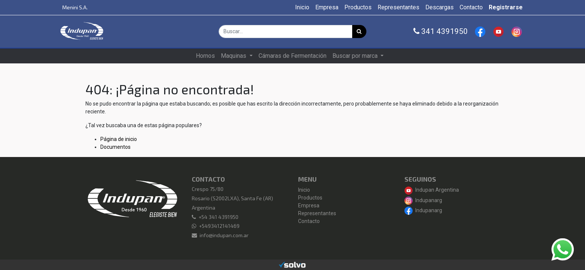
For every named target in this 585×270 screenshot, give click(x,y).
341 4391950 (440, 31)
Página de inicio (118, 139)
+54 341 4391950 (218, 217)
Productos (310, 198)
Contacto (309, 221)
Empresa (308, 205)
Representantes (317, 213)
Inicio (304, 190)
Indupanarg (423, 200)
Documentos (115, 147)
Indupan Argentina (431, 190)
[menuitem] (302, 7)
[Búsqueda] (359, 31)
